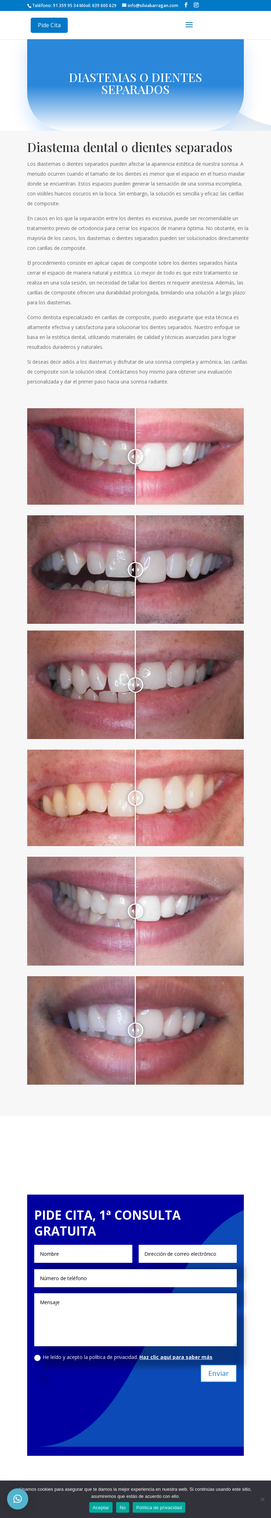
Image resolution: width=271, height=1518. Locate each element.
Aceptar (101, 1507)
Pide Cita (49, 25)
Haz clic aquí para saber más (175, 1357)
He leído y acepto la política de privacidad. (123, 1357)
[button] (17, 1499)
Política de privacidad (159, 1507)
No (123, 1507)
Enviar (218, 1373)
